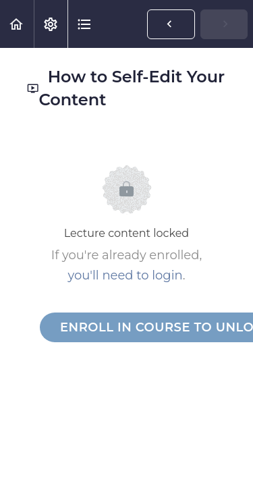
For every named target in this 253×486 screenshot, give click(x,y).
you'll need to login (124, 275)
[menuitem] (50, 24)
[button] (17, 24)
